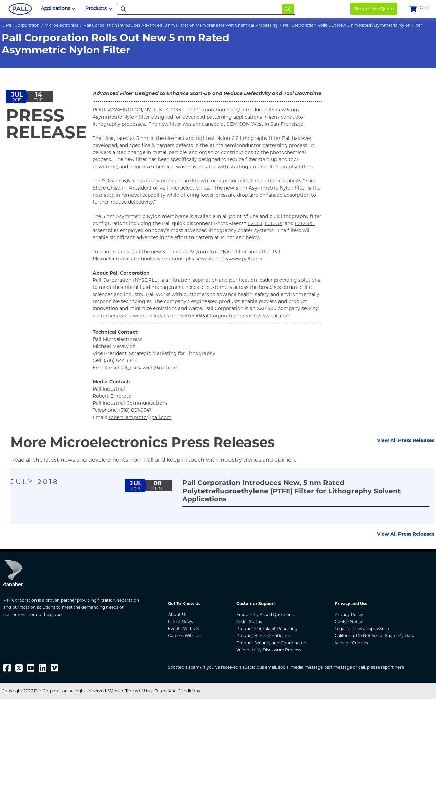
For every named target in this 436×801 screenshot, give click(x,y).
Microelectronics (61, 25)
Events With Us (183, 628)
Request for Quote (374, 8)
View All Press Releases (405, 440)
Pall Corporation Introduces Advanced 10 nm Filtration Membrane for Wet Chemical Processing (180, 25)
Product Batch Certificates (263, 635)
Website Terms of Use (130, 690)
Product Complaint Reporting (266, 628)
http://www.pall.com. (239, 259)
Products (98, 8)
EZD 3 (255, 223)
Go (288, 9)
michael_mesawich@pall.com (143, 368)
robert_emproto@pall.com (140, 417)
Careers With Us (184, 635)
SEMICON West (245, 124)
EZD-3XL (305, 223)
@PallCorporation (217, 315)
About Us (177, 614)
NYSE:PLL (146, 280)
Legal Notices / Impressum (362, 628)
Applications (58, 8)
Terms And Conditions (177, 690)
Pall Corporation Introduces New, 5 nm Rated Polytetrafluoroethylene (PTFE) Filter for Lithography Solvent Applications (291, 491)
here (399, 667)
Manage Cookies (351, 642)
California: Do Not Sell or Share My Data (374, 635)
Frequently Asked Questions (265, 614)
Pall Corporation (23, 25)
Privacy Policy (349, 614)
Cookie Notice (349, 621)
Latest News (180, 621)
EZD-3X (273, 223)
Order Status (249, 621)
